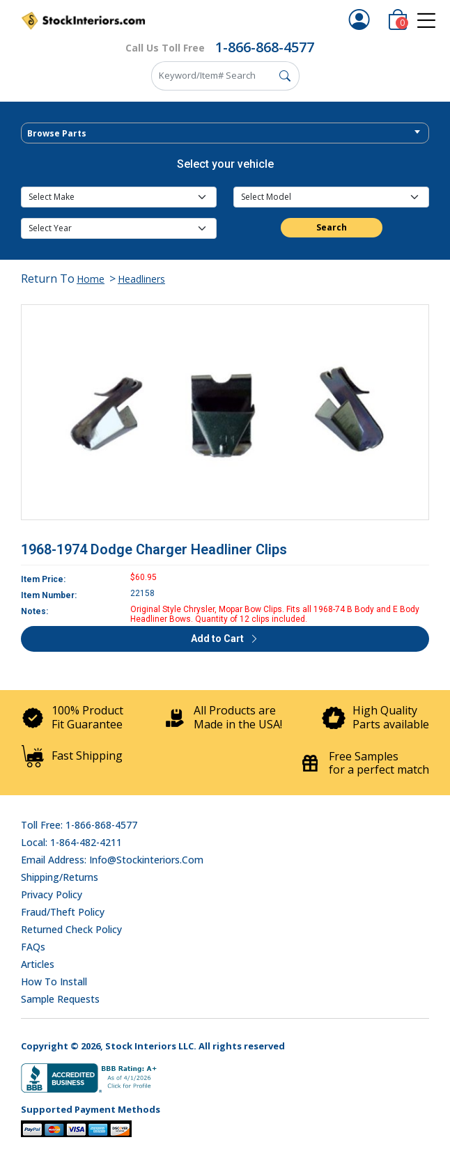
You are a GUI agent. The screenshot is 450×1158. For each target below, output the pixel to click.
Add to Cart (225, 638)
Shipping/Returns (59, 877)
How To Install (54, 981)
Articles (37, 964)
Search (331, 227)
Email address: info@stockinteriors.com (112, 859)
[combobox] (225, 133)
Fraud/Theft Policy (62, 911)
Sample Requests (60, 999)
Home (90, 278)
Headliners (141, 278)
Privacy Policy (51, 894)
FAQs (33, 946)
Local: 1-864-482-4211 (71, 842)
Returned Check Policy (71, 929)
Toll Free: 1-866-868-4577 (79, 824)
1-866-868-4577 (264, 47)
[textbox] (225, 133)
